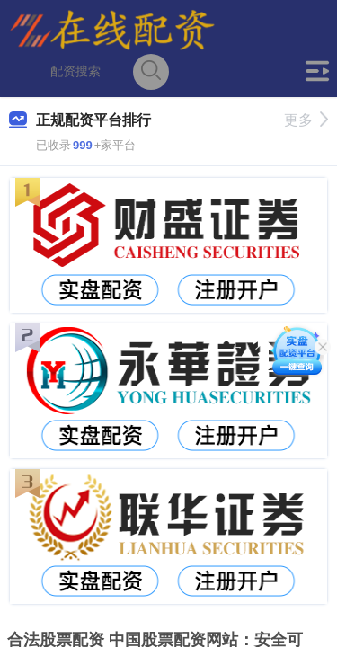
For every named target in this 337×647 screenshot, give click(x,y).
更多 (306, 120)
